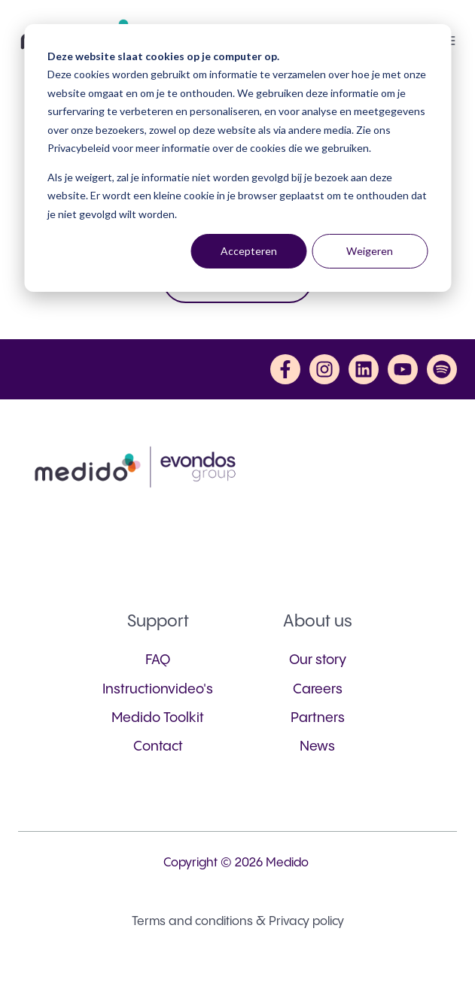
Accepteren (249, 250)
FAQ (157, 660)
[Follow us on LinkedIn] (364, 369)
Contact (158, 746)
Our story (317, 660)
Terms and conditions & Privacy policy (238, 921)
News (317, 746)
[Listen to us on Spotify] (442, 369)
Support (158, 621)
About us (317, 621)
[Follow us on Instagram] (324, 369)
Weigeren (369, 250)
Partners (318, 718)
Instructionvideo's (157, 689)
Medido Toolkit (157, 718)
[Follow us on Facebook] (285, 369)
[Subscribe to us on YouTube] (403, 369)
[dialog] (237, 158)
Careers (318, 689)
